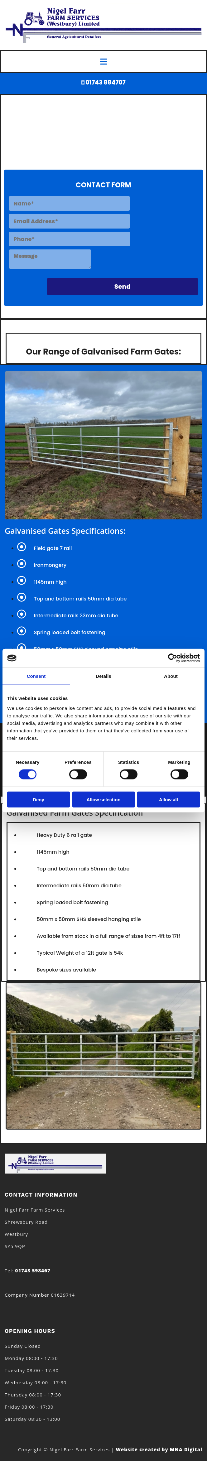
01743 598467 (33, 1270)
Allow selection (103, 799)
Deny (38, 799)
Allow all (168, 799)
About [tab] (171, 676)
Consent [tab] (36, 676)
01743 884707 (105, 82)
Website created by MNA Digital (159, 1449)
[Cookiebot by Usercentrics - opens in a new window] (172, 658)
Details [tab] (103, 676)
